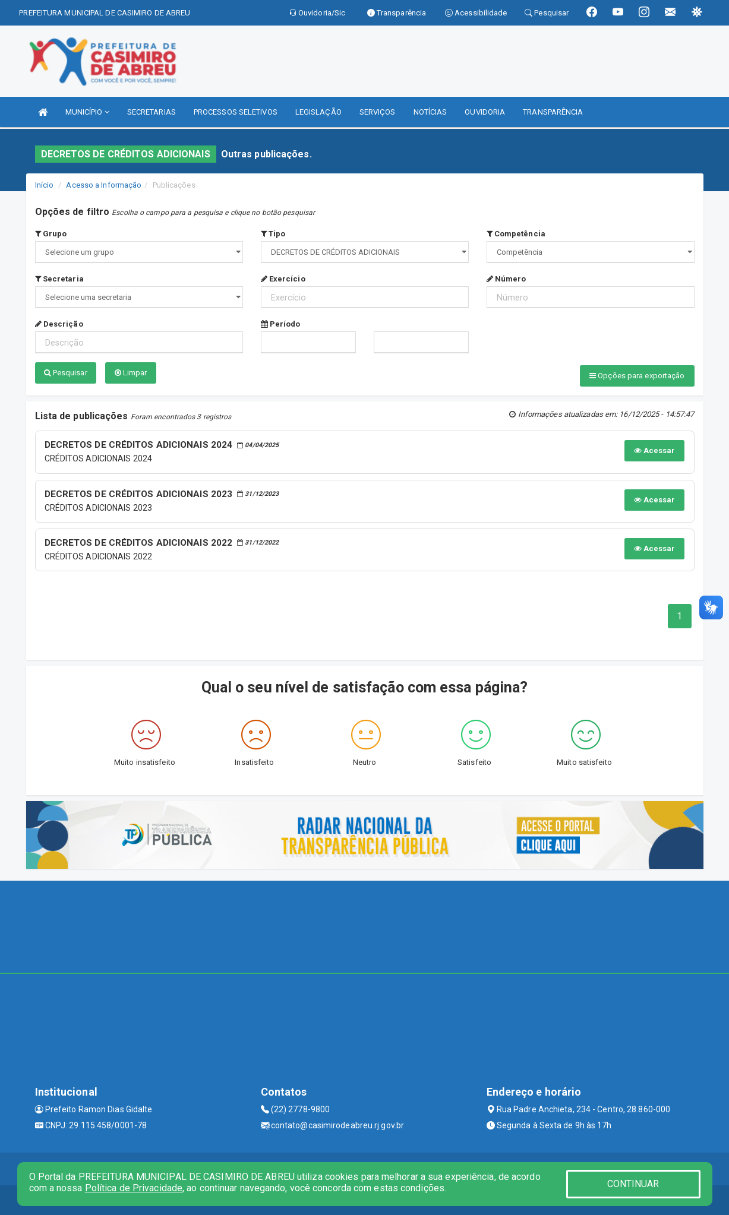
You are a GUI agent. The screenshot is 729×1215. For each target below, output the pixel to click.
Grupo (51, 233)
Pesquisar (65, 372)
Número (506, 278)
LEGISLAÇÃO (318, 111)
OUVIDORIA (485, 111)
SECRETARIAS (151, 111)
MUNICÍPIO (87, 111)
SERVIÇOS (377, 111)
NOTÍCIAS (430, 111)
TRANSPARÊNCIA (553, 111)
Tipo (273, 233)
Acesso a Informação (103, 185)
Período (281, 323)
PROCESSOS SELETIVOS (235, 111)
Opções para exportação (636, 375)
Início (44, 185)
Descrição (59, 323)
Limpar (131, 372)
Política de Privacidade (133, 1188)
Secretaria (59, 278)
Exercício (283, 278)
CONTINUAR (633, 1183)
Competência (516, 233)
